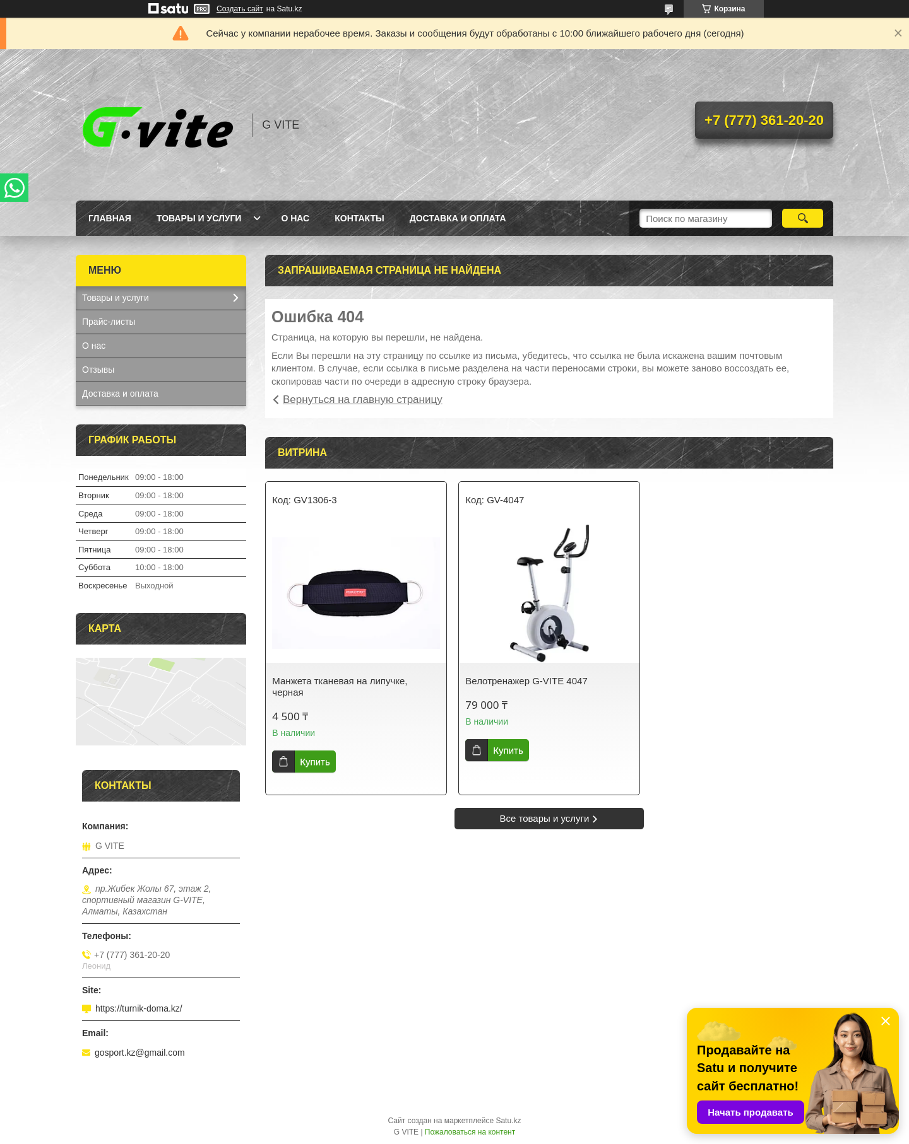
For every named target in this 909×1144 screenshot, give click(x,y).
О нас (295, 218)
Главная (109, 218)
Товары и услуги (199, 218)
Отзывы (98, 370)
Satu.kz (508, 1120)
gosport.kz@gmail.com (140, 1053)
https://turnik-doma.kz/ (138, 1008)
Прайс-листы (109, 322)
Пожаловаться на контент (470, 1132)
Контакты (359, 218)
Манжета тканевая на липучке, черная (339, 686)
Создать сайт (240, 8)
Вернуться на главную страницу (363, 400)
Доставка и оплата (458, 218)
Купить (315, 761)
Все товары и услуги (545, 818)
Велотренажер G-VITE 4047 (526, 680)
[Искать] (802, 218)
